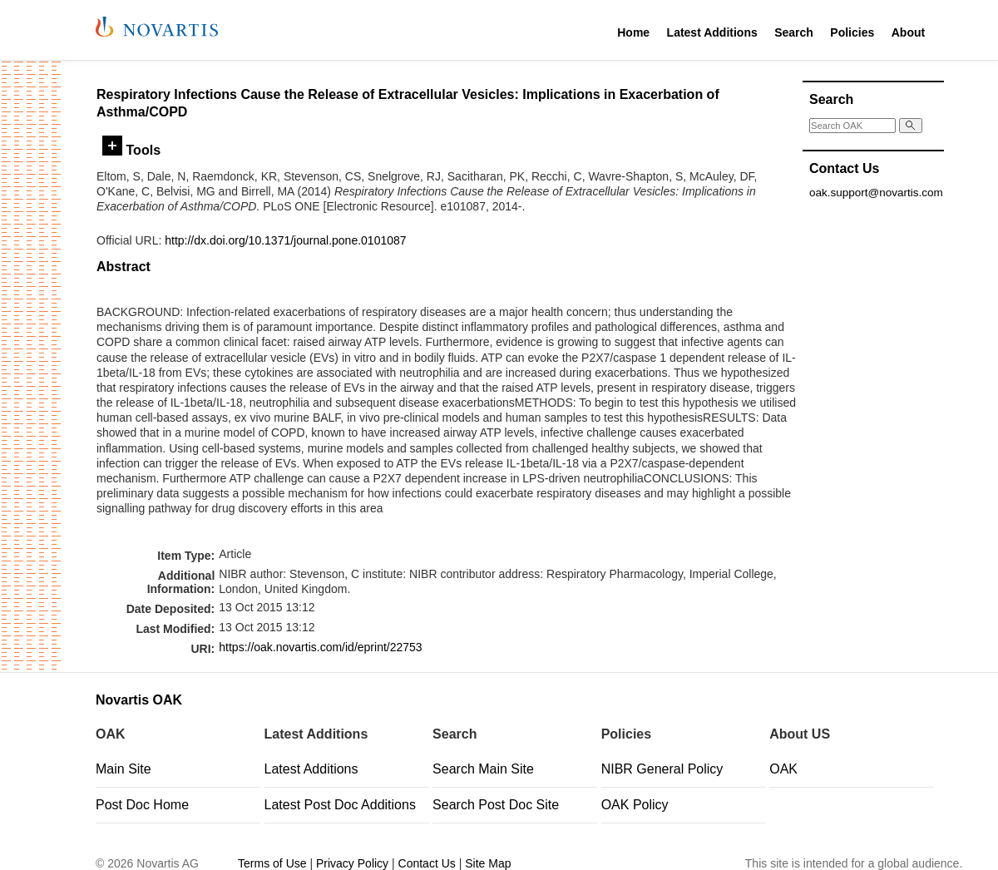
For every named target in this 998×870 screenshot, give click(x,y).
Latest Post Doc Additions (340, 805)
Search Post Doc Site (495, 805)
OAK (783, 769)
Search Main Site (483, 769)
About (908, 32)
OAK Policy (635, 805)
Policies (852, 32)
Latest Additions (712, 32)
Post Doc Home (142, 805)
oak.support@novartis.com (876, 192)
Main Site (123, 769)
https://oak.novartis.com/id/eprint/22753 (320, 647)
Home (633, 32)
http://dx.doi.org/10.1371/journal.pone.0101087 (285, 240)
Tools (131, 149)
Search (793, 32)
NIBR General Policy (662, 769)
